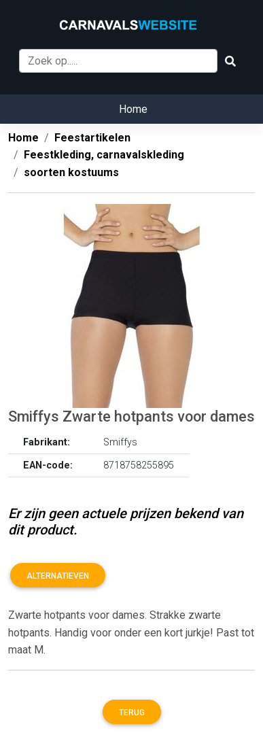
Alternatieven (58, 576)
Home (133, 109)
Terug (132, 712)
